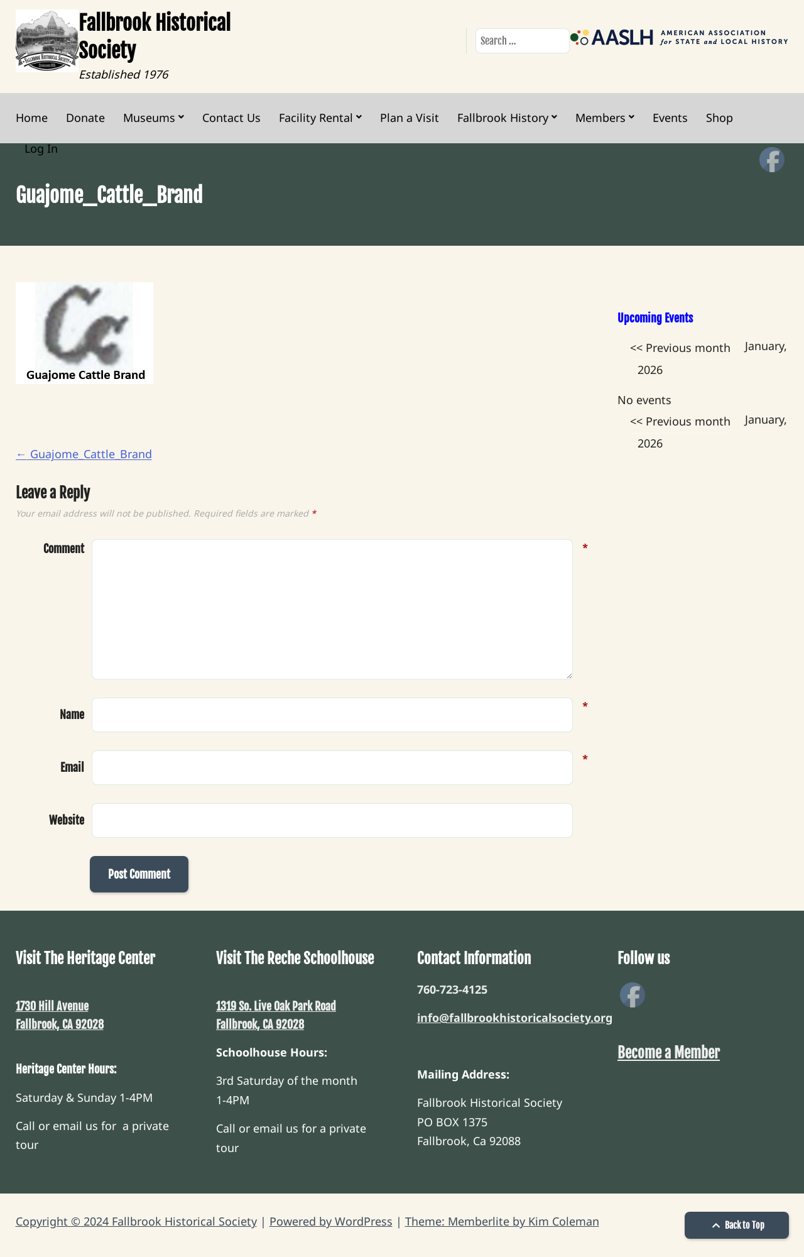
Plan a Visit (409, 117)
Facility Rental (316, 117)
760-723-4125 (452, 989)
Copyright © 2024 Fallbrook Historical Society (136, 1221)
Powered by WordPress (331, 1221)
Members (600, 117)
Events (670, 117)
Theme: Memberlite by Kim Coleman (502, 1221)
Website (66, 820)
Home (32, 117)
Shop (719, 117)
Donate (85, 117)
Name (72, 713)
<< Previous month (680, 347)
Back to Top (736, 1225)
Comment (63, 549)
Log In (41, 148)
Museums (149, 117)
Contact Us (231, 117)
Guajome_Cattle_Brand (84, 453)
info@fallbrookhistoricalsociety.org (514, 1017)
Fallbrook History (502, 117)
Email (72, 766)
